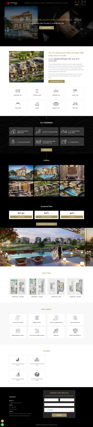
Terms (73, 411)
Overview (27, 3)
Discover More (46, 27)
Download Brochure (56, 81)
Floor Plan (58, 3)
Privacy (71, 411)
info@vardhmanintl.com (15, 402)
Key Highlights (35, 3)
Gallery (42, 3)
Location (65, 3)
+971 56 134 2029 (13, 409)
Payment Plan (50, 3)
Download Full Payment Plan (46, 224)
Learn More (46, 149)
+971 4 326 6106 (12, 407)
